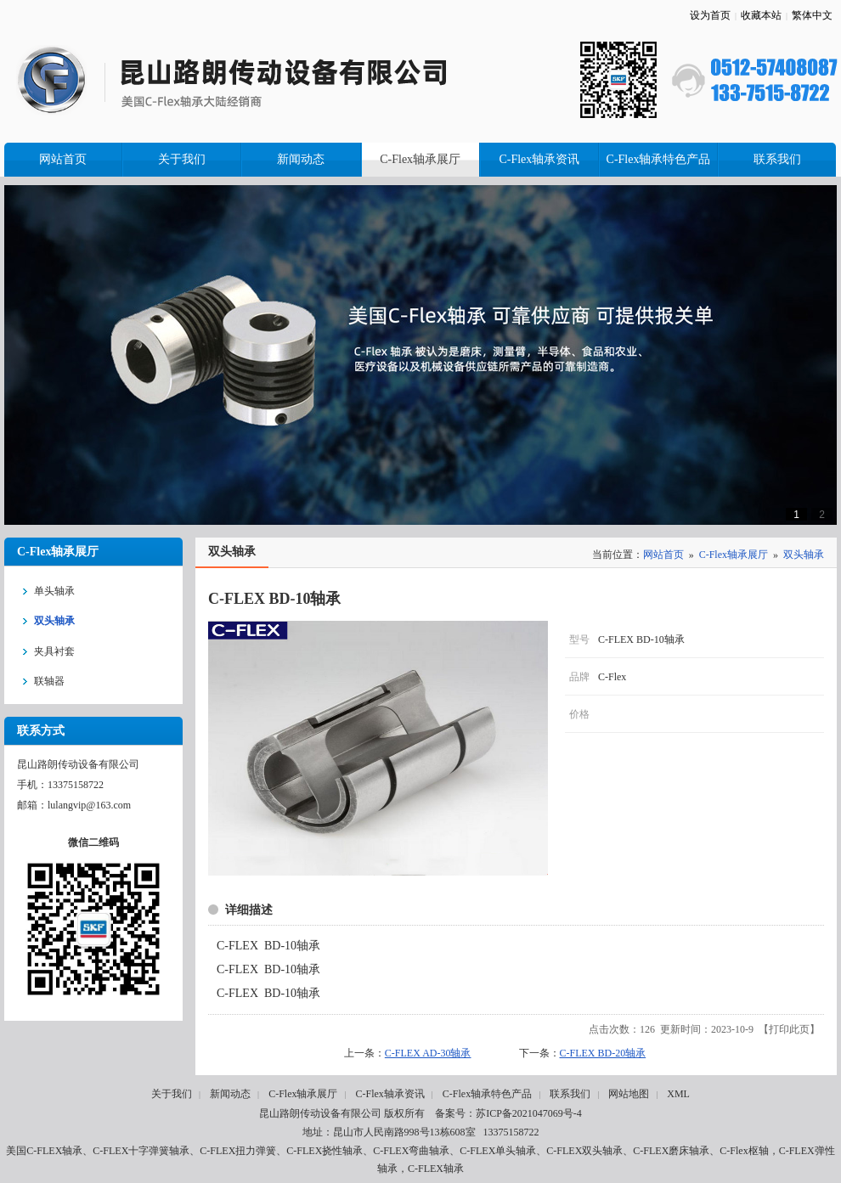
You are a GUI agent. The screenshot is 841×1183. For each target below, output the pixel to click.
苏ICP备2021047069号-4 (529, 1113)
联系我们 (570, 1094)
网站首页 (663, 555)
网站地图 (628, 1094)
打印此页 (789, 1029)
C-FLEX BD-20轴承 (603, 1053)
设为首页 (710, 15)
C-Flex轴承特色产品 (487, 1094)
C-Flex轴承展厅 (733, 555)
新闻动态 (230, 1094)
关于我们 (171, 1094)
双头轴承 (803, 555)
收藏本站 (761, 15)
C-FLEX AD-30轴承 (428, 1053)
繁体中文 (812, 15)
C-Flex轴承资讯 (389, 1094)
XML (678, 1094)
